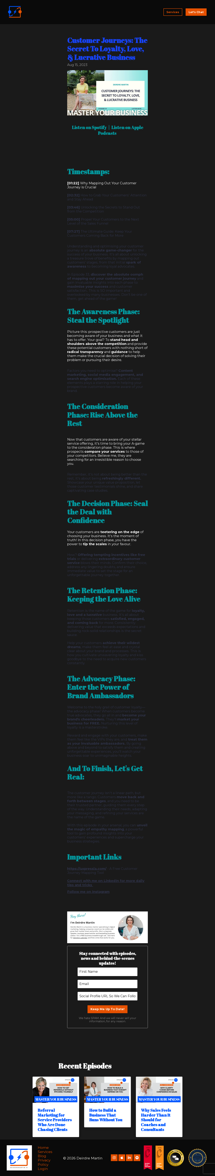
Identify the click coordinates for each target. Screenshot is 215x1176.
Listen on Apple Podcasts (121, 130)
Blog (42, 1155)
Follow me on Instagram (89, 891)
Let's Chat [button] (196, 12)
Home (43, 1147)
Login (43, 1168)
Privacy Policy (44, 1162)
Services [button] (172, 12)
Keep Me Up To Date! (108, 1008)
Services (45, 1151)
